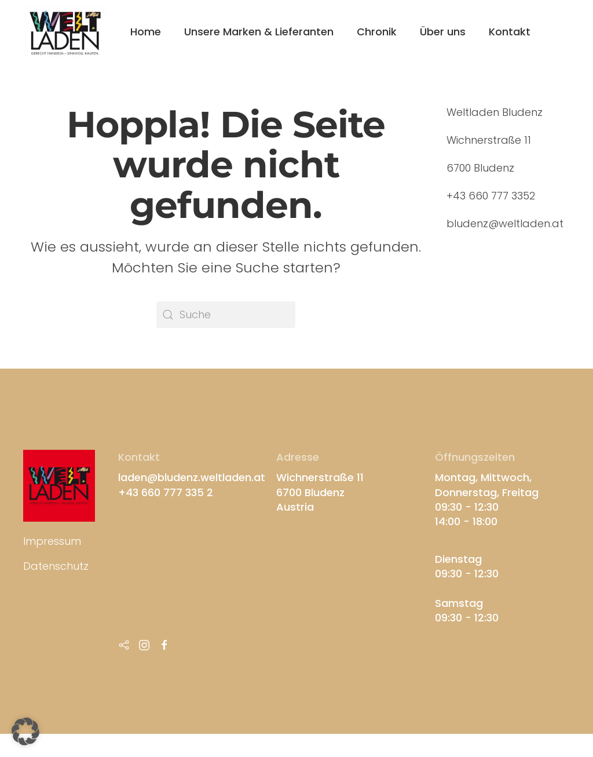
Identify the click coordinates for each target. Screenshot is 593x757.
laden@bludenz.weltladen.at (191, 477)
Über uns (443, 31)
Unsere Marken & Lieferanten (259, 31)
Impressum (52, 541)
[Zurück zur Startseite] (65, 32)
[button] (25, 731)
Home (145, 31)
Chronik (377, 31)
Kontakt (509, 31)
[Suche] (225, 314)
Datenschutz (56, 566)
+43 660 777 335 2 (165, 492)
